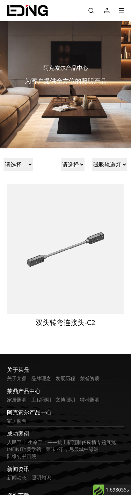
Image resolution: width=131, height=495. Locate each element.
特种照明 (90, 399)
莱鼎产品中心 (24, 391)
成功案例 (18, 433)
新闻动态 (17, 477)
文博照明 (65, 399)
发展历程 (65, 378)
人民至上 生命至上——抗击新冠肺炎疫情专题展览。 (64, 442)
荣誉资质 (90, 378)
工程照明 (41, 399)
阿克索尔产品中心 (29, 412)
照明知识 (41, 477)
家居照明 (17, 399)
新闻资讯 (18, 469)
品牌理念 (41, 378)
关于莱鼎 (18, 370)
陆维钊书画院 (21, 456)
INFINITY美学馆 (24, 449)
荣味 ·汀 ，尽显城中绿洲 (72, 449)
